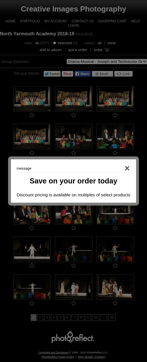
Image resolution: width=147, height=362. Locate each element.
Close (119, 169)
